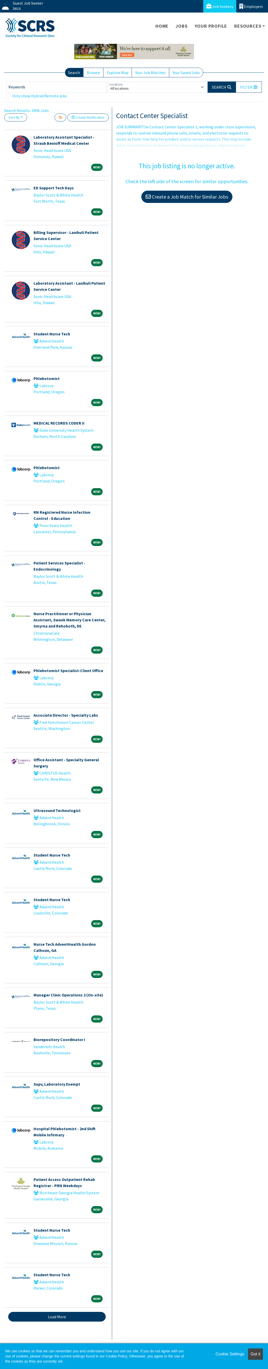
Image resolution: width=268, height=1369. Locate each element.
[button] (249, 87)
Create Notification (88, 117)
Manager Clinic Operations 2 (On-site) (68, 994)
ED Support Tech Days (54, 187)
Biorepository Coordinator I (59, 1039)
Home (161, 26)
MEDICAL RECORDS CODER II (59, 423)
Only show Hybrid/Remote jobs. (40, 95)
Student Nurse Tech (52, 333)
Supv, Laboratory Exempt (57, 1084)
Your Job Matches (150, 72)
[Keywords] (56, 87)
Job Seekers (219, 6)
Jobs (181, 26)
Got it (255, 1354)
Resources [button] (247, 26)
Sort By (14, 117)
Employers (251, 6)
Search (74, 72)
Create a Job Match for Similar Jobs (187, 196)
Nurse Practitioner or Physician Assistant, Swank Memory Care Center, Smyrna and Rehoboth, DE (69, 620)
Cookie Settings (230, 1354)
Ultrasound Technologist (57, 810)
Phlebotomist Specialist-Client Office (68, 670)
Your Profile (211, 26)
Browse (93, 72)
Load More (57, 1316)
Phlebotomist (47, 378)
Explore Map (117, 72)
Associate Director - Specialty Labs (66, 715)
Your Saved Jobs (186, 72)
